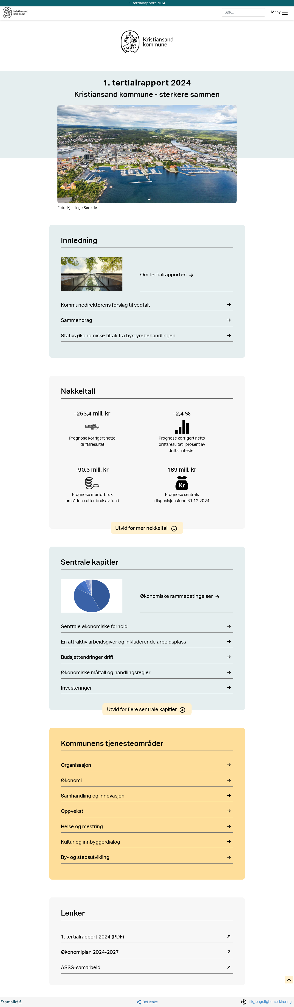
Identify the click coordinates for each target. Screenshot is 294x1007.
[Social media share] (147, 1002)
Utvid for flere (147, 709)
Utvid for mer (147, 528)
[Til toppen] (289, 980)
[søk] (243, 12)
